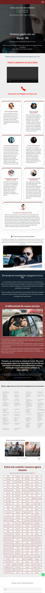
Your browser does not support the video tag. (22, 75)
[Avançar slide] (39, 458)
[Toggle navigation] (42, 2)
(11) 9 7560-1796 (22, 10)
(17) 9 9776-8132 (22, 12)
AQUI (34, 473)
